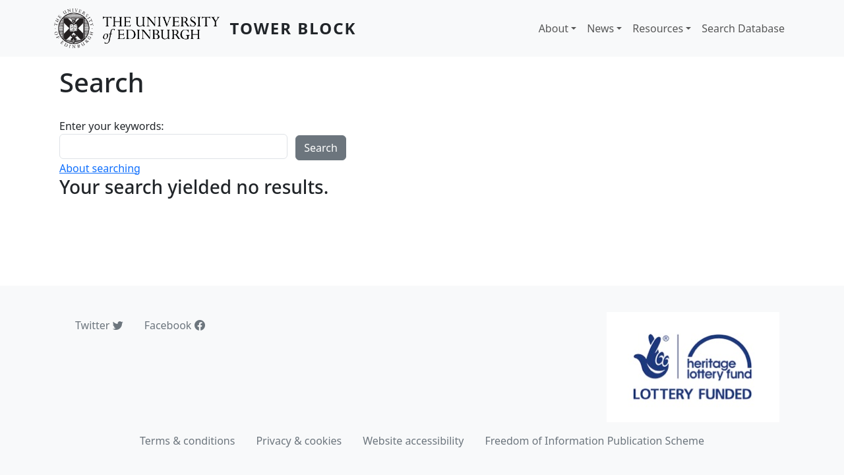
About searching (99, 168)
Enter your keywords (110, 126)
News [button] (600, 28)
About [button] (553, 28)
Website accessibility (413, 440)
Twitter (99, 325)
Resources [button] (657, 28)
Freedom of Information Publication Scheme (594, 440)
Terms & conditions (187, 440)
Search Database (743, 28)
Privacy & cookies (299, 440)
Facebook (174, 325)
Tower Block (293, 28)
